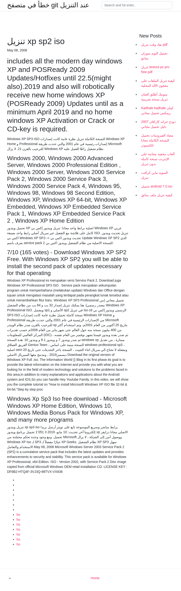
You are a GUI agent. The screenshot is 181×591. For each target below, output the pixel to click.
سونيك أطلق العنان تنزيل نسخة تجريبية (154, 96)
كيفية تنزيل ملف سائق (157, 195)
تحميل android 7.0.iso (156, 186)
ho (18, 514)
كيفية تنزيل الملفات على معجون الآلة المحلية (158, 83)
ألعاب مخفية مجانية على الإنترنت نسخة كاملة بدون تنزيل (158, 159)
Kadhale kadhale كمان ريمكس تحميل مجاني (157, 110)
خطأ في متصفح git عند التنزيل (48, 5)
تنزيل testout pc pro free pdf (155, 69)
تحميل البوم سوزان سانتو (154, 55)
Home (95, 578)
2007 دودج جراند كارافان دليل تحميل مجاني (158, 124)
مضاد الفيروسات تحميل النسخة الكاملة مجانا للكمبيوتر (157, 140)
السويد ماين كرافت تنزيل (154, 175)
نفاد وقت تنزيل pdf (154, 44)
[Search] (137, 5)
